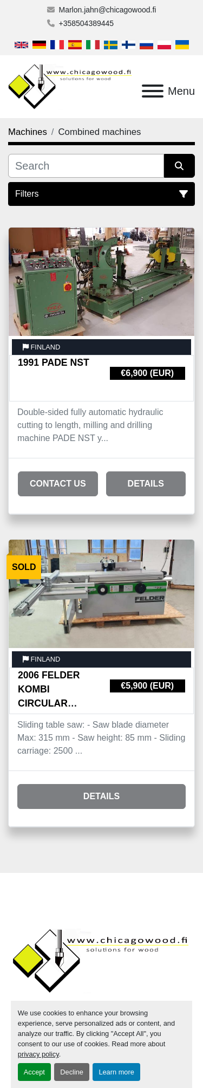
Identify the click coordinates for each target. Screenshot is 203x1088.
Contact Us (58, 483)
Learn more (116, 1072)
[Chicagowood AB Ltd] (101, 960)
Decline (71, 1072)
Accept (34, 1072)
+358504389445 (86, 23)
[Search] (86, 166)
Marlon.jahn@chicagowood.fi (107, 9)
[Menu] (152, 91)
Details (146, 483)
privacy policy (38, 1054)
